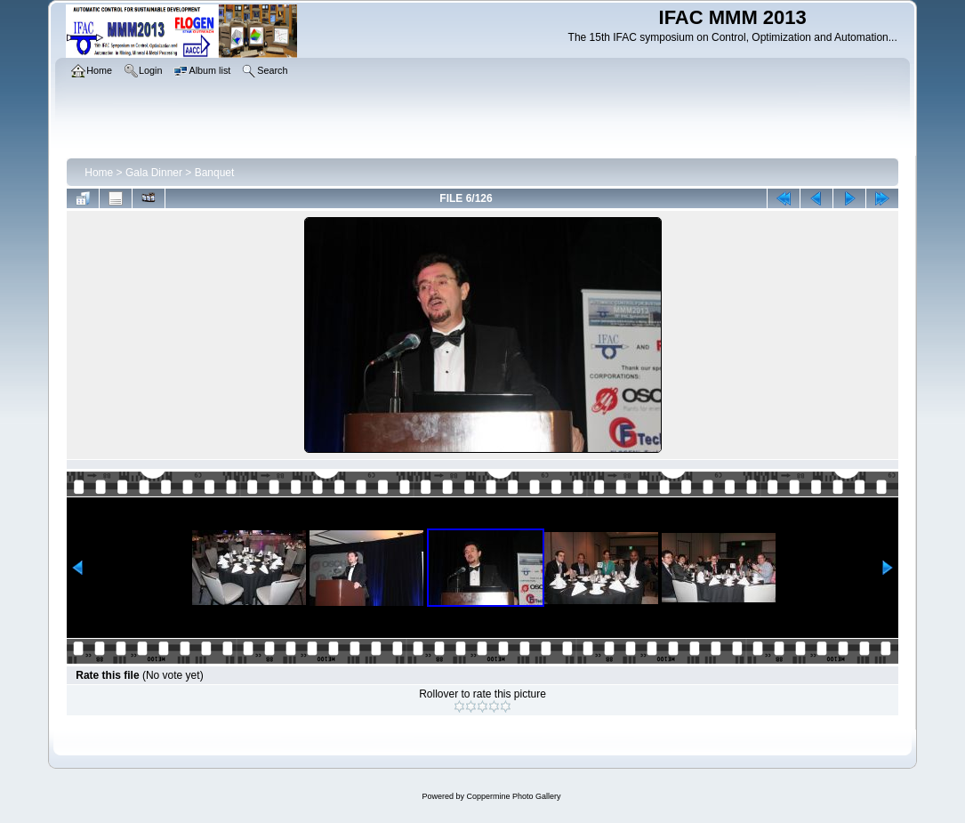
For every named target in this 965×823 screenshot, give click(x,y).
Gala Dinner (153, 172)
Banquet (215, 172)
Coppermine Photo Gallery (513, 796)
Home (98, 172)
